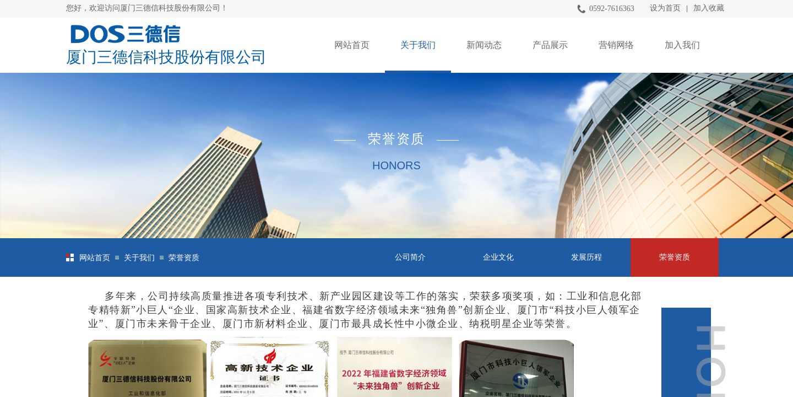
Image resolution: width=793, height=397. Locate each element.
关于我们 (418, 45)
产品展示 (550, 45)
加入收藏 (708, 8)
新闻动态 (484, 45)
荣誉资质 (184, 258)
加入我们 (682, 45)
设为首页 (665, 8)
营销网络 (616, 45)
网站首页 (352, 45)
